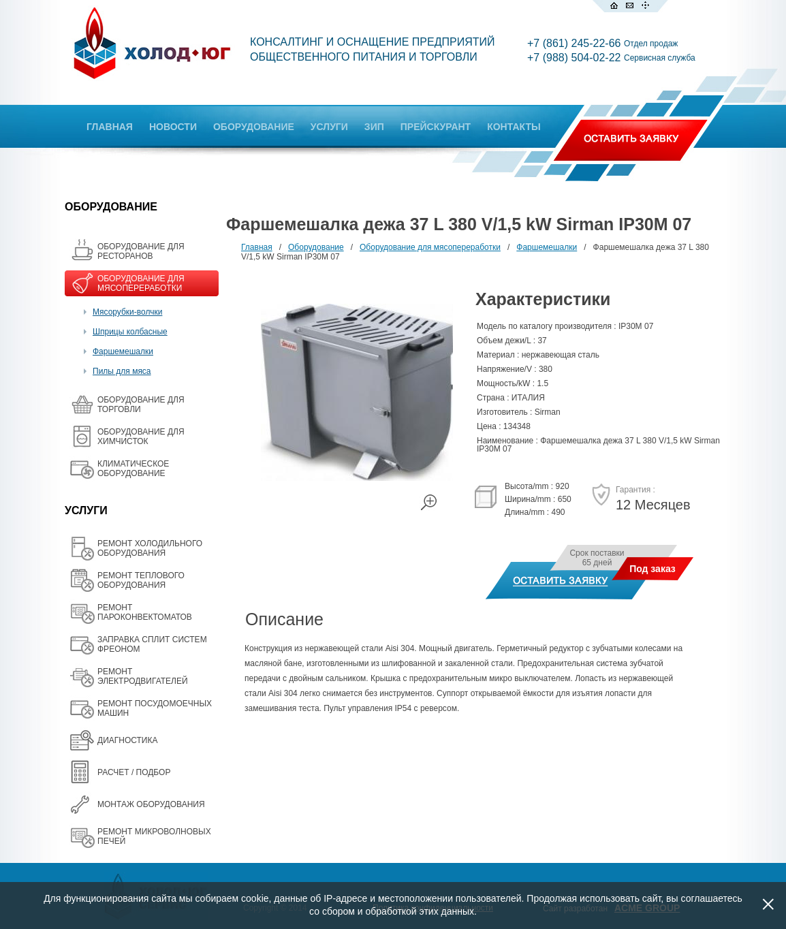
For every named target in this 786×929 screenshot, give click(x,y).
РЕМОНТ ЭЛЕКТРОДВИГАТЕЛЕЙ (142, 676)
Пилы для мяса (122, 371)
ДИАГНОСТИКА (127, 740)
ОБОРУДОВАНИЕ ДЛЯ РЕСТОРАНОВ (141, 251)
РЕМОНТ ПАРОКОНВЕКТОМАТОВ (144, 612)
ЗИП (374, 126)
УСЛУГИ (329, 126)
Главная (256, 247)
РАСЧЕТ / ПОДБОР (133, 772)
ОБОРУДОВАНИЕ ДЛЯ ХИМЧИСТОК (141, 436)
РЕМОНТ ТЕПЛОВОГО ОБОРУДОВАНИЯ (141, 580)
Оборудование (316, 247)
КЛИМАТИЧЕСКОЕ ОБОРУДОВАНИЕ (133, 468)
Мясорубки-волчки (127, 312)
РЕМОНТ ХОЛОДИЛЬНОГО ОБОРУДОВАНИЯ (149, 548)
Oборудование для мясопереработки (430, 247)
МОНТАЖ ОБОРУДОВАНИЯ (151, 804)
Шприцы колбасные (130, 331)
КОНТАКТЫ (513, 126)
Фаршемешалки (123, 351)
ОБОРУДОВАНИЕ (253, 126)
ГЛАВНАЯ (110, 126)
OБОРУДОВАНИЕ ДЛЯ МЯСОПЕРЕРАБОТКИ (141, 283)
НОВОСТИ (173, 126)
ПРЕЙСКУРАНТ (435, 126)
